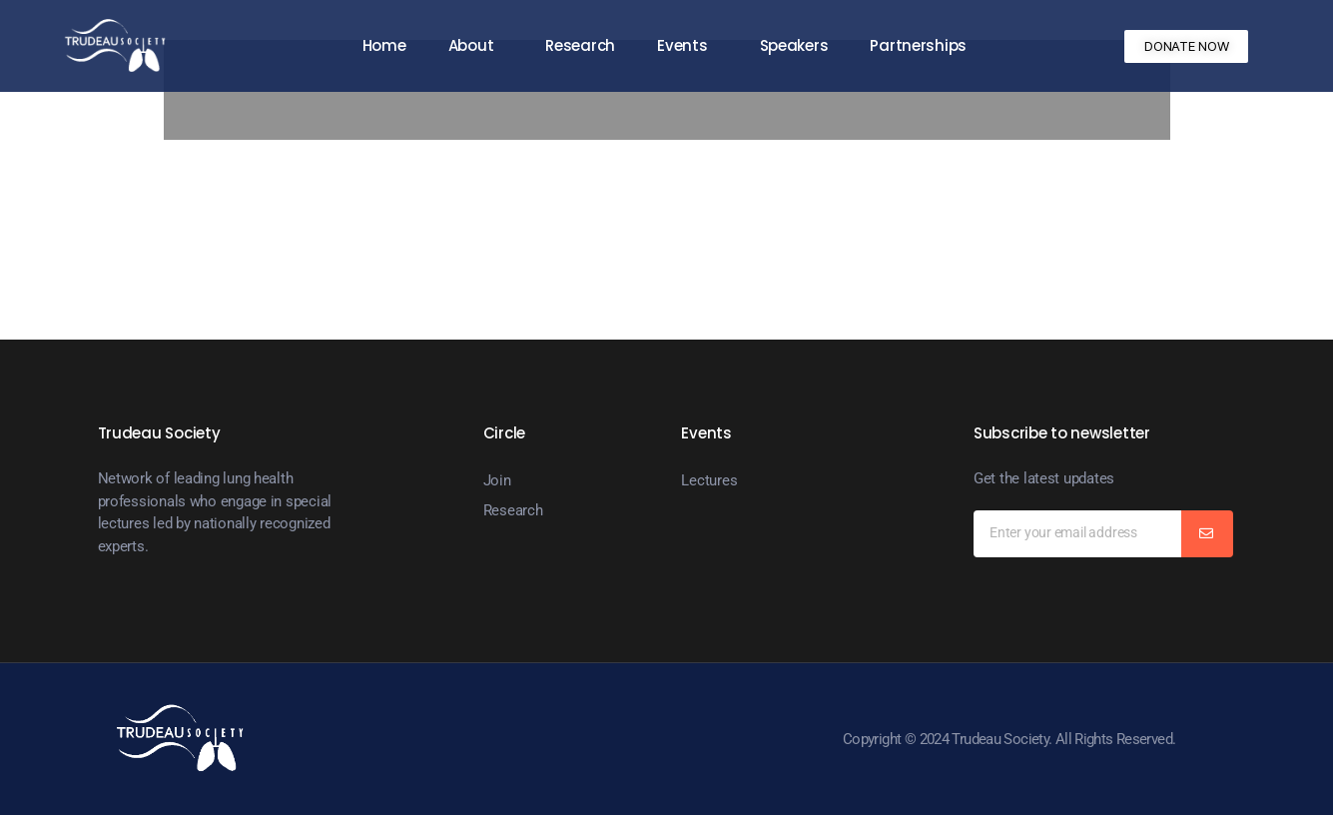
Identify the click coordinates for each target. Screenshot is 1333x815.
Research (580, 45)
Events (687, 45)
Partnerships (918, 45)
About (476, 45)
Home (384, 45)
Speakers (794, 45)
